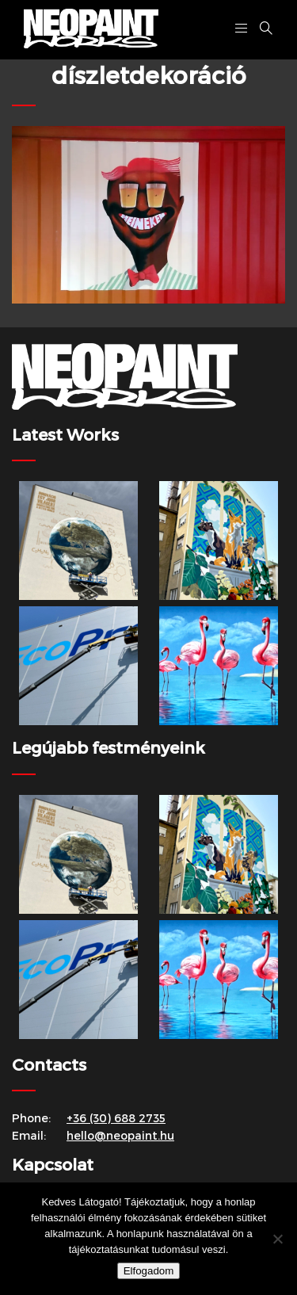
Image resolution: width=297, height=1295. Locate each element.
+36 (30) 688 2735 (116, 1118)
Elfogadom (149, 1271)
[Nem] (277, 1239)
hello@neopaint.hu (120, 1135)
